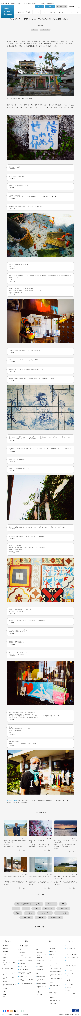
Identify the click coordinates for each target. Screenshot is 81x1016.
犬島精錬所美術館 (41, 976)
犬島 (26, 908)
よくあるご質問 (62, 4)
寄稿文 (17, 913)
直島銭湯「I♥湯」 (12, 800)
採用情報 (68, 990)
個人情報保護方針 (24, 1014)
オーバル (52, 954)
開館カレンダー (6, 957)
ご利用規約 (16, 1014)
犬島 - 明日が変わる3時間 (72, 957)
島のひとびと (48, 908)
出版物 (4, 991)
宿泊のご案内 (53, 948)
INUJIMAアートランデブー (41, 987)
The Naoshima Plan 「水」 (26, 983)
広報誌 (4, 994)
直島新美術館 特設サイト (72, 948)
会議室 (51, 982)
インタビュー (51, 904)
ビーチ (51, 960)
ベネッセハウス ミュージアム (25, 957)
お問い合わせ (69, 987)
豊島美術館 (39, 952)
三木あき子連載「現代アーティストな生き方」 (28, 904)
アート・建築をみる (25, 945)
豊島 (16, 908)
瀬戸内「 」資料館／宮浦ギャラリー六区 (26, 980)
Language (71, 4)
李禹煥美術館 (22, 963)
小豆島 (36, 908)
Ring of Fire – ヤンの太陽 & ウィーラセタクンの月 (25, 973)
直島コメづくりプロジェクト (56, 1003)
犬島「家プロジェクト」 (41, 980)
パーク (51, 957)
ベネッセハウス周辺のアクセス (56, 979)
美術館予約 (5, 951)
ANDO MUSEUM (23, 969)
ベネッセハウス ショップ (55, 968)
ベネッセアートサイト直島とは (9, 974)
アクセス (5, 954)
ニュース (68, 945)
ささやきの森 (40, 969)
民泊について (53, 988)
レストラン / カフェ (54, 963)
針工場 (38, 963)
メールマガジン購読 (71, 993)
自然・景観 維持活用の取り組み (9, 985)
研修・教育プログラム (55, 1000)
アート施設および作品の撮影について (9, 963)
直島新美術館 (22, 952)
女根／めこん (40, 994)
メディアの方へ (70, 970)
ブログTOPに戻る (40, 926)
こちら (45, 1)
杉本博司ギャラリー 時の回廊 (25, 960)
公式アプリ (5, 960)
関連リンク (4, 1014)
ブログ (68, 951)
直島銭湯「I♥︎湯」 (23, 976)
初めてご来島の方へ (7, 945)
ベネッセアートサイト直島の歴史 (9, 978)
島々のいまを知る (6, 988)
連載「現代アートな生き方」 (73, 954)
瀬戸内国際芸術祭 (55, 917)
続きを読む (22, 850)
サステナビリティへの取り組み (56, 975)
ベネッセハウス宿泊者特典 (55, 971)
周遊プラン (5, 948)
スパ (51, 965)
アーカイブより (63, 908)
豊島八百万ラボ (40, 960)
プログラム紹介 (26, 917)
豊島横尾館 (39, 957)
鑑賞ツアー (52, 997)
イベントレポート (61, 913)
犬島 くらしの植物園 (41, 983)
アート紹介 (29, 913)
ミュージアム (53, 951)
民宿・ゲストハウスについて (56, 985)
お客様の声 (40, 917)
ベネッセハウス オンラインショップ (73, 961)
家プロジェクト (22, 966)
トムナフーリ (40, 966)
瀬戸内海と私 (6, 981)
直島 (63, 904)
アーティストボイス (45, 913)
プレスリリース (70, 973)
